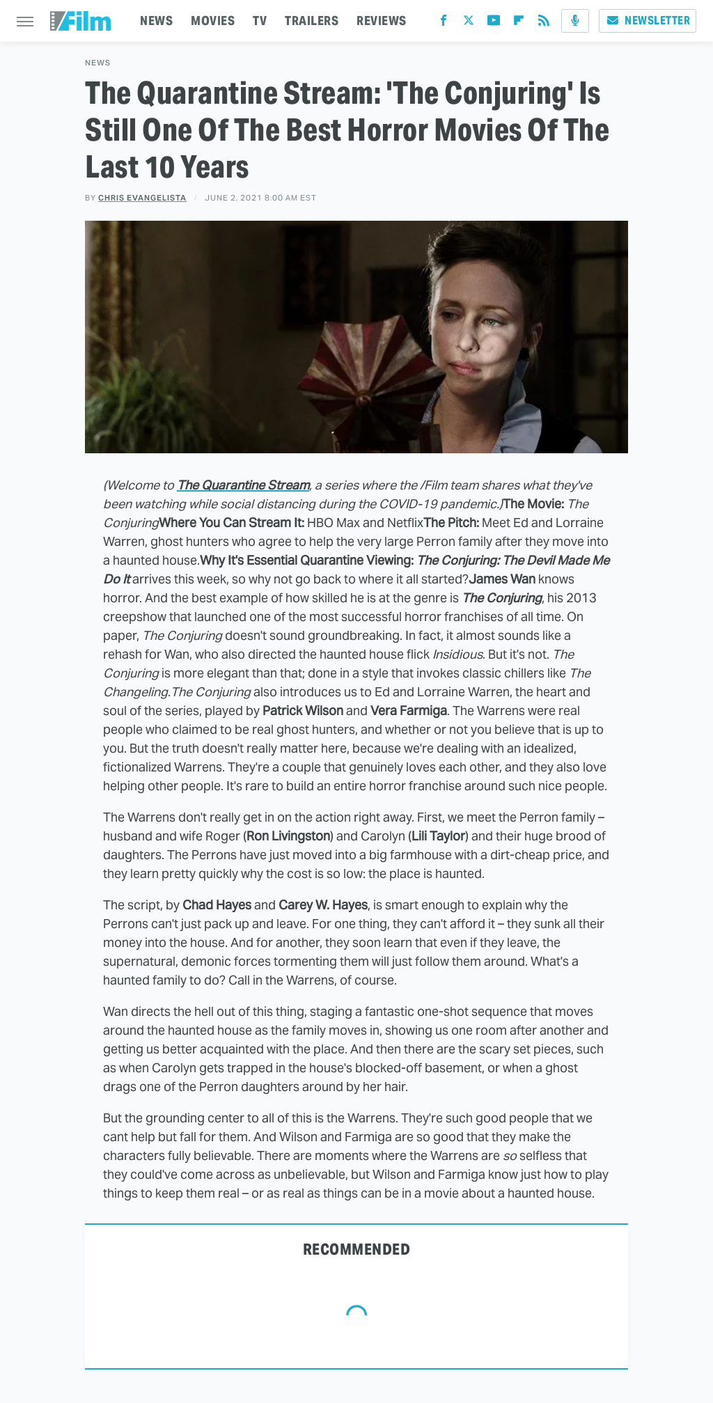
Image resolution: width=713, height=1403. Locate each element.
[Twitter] (468, 23)
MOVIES (213, 21)
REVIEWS (381, 21)
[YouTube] (493, 23)
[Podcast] (575, 21)
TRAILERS (311, 21)
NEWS (156, 21)
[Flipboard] (518, 23)
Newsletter (647, 20)
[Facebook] (443, 23)
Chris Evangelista (142, 198)
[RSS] (543, 23)
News (98, 63)
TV (260, 21)
